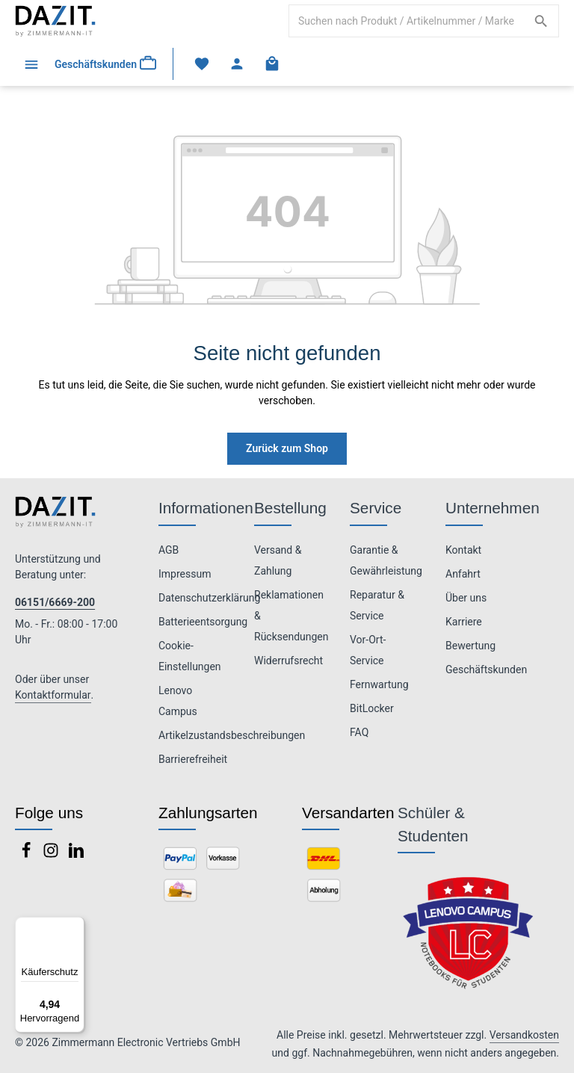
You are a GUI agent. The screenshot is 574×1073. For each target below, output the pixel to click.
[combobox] (406, 20)
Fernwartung (379, 684)
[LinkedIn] (76, 855)
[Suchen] (541, 20)
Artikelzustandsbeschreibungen (231, 735)
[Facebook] (27, 855)
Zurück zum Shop (287, 448)
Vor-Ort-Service (368, 650)
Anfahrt (463, 574)
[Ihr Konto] (237, 64)
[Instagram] (52, 855)
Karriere (463, 622)
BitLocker (372, 708)
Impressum (184, 574)
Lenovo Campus (177, 700)
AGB (168, 550)
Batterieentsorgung (202, 622)
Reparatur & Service (377, 605)
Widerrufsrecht (288, 661)
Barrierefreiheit (192, 759)
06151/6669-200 (55, 602)
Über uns (466, 598)
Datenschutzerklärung (209, 598)
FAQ (359, 732)
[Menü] (31, 64)
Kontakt (463, 550)
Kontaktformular (53, 695)
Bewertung (470, 646)
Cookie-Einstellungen (189, 656)
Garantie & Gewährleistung (386, 560)
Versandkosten (524, 1035)
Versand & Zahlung (277, 560)
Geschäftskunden (486, 669)
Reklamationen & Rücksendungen (291, 616)
